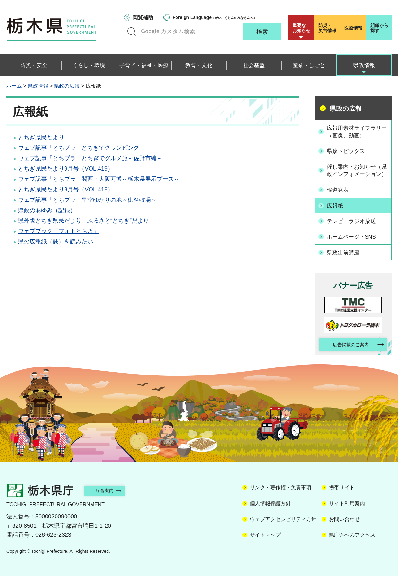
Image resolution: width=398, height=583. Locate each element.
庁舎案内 (110, 497)
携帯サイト (342, 494)
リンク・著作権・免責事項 (280, 494)
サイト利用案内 (347, 510)
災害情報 (328, 28)
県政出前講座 (345, 258)
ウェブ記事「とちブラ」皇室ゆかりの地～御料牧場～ (87, 200)
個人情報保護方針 (270, 510)
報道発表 (339, 197)
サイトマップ (265, 542)
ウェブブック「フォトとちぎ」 (58, 231)
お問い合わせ (344, 526)
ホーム (14, 86)
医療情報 (353, 28)
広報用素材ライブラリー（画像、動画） (356, 131)
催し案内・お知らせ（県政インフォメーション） (356, 174)
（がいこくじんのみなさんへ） (214, 17)
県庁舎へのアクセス (352, 542)
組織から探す (379, 28)
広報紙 (336, 212)
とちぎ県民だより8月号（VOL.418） (65, 189)
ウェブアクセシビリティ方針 (283, 526)
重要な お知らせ (301, 28)
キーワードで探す (131, 31)
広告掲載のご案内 (347, 351)
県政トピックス (348, 151)
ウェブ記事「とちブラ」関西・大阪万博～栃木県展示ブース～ (99, 179)
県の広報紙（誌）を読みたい (55, 241)
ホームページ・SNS (354, 243)
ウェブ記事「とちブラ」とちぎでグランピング (78, 148)
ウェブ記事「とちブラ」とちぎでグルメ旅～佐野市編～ (90, 158)
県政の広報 (67, 86)
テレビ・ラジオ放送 (354, 228)
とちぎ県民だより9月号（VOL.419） (65, 168)
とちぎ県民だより (41, 137)
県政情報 (38, 86)
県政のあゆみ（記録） (47, 210)
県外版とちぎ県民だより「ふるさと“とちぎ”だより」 (86, 220)
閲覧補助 (143, 17)
